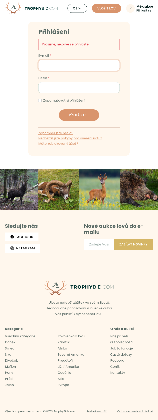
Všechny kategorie (20, 336)
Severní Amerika (71, 354)
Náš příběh (119, 336)
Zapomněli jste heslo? (55, 133)
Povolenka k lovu (71, 336)
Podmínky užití (97, 411)
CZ (77, 8)
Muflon (10, 366)
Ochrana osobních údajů (135, 411)
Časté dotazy (121, 354)
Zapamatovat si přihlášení (64, 100)
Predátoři (65, 360)
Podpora (117, 360)
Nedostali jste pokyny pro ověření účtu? (70, 138)
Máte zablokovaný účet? (58, 143)
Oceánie (64, 372)
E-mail (43, 55)
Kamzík (64, 342)
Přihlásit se (79, 115)
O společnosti (121, 342)
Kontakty (117, 372)
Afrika (62, 348)
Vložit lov (106, 8)
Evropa (63, 385)
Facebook (21, 237)
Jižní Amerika (68, 366)
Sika (8, 354)
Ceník (115, 366)
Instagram (22, 248)
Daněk (10, 342)
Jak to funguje (121, 348)
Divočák (11, 360)
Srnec (9, 348)
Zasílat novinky (133, 244)
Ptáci (9, 378)
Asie (61, 378)
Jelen (9, 385)
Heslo (42, 78)
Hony (9, 372)
